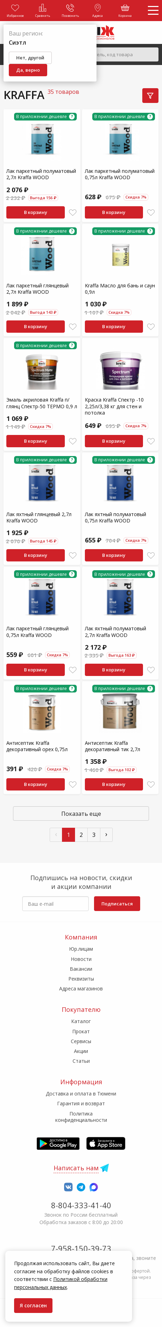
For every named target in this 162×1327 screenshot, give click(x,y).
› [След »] (106, 834)
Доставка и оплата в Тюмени (81, 1093)
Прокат (81, 1031)
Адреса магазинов (81, 988)
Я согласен (33, 1305)
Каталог (81, 1021)
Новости (81, 959)
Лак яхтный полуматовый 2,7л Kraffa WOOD (115, 631)
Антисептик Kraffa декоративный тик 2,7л (112, 746)
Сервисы (81, 1041)
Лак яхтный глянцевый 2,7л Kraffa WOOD (38, 517)
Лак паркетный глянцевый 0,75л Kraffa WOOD (37, 631)
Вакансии (81, 968)
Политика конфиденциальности (81, 1116)
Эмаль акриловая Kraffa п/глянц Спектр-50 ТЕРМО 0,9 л (41, 402)
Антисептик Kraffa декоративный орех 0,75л (37, 746)
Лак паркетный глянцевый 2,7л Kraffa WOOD (37, 288)
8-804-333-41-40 (81, 1205)
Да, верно (28, 70)
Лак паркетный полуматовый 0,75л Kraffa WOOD (120, 174)
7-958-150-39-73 (81, 1248)
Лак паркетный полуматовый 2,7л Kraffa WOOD (41, 174)
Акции (81, 1051)
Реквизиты (81, 978)
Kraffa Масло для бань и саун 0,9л (120, 288)
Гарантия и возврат (81, 1103)
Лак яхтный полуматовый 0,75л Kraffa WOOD (115, 517)
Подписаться (117, 903)
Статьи (81, 1061)
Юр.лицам (81, 948)
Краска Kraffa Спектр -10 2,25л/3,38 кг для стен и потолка (114, 406)
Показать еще (81, 814)
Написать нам (76, 1168)
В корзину (35, 212)
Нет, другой (30, 57)
